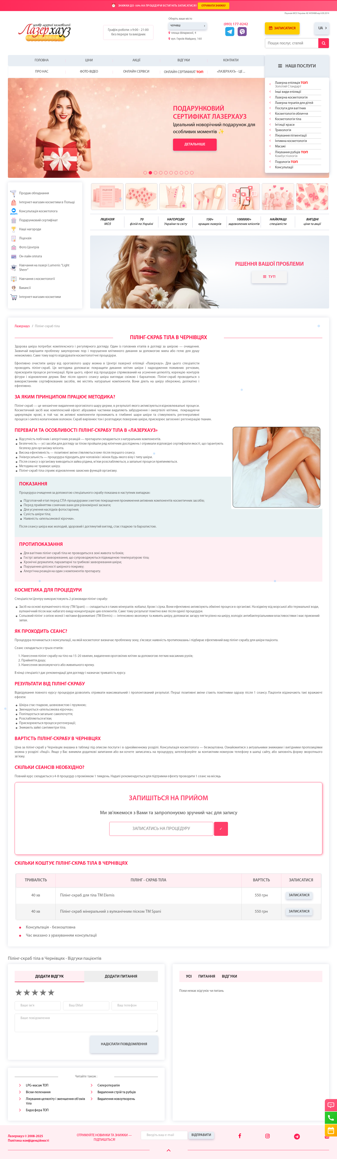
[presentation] (49, 1044)
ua (320, 28)
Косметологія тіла (288, 119)
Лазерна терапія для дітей (294, 103)
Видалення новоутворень (116, 1099)
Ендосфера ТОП (37, 1110)
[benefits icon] (107, 196)
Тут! (269, 277)
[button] (145, 172)
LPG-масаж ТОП (37, 1085)
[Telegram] (297, 1139)
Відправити (201, 1135)
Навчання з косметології (32, 279)
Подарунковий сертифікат (34, 220)
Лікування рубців (291, 154)
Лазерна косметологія (291, 97)
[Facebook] (239, 1136)
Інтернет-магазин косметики (35, 297)
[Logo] (48, 32)
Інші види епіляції (288, 92)
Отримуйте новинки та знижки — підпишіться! (104, 1138)
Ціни (89, 60)
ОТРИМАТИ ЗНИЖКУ (213, 6)
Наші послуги (297, 66)
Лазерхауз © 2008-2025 (25, 1136)
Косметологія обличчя (291, 114)
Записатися (282, 28)
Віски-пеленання (38, 1092)
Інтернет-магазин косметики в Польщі (42, 202)
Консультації (284, 167)
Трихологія (283, 130)
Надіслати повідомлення (124, 1044)
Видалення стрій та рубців (117, 1092)
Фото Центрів (24, 247)
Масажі (280, 146)
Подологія (286, 162)
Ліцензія (20, 238)
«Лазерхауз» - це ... (231, 71)
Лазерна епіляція (291, 84)
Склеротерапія (109, 1085)
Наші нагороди (25, 229)
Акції (136, 60)
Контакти (231, 60)
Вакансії (20, 288)
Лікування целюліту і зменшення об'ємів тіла (55, 1101)
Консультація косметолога (33, 211)
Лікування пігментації (291, 135)
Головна (42, 60)
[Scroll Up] (168, 1150)
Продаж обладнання (29, 193)
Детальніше (194, 144)
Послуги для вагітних (290, 108)
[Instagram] (267, 1136)
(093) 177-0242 (236, 24)
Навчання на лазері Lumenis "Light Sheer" (39, 268)
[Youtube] (327, 1136)
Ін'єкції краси (284, 125)
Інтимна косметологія (291, 141)
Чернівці (175, 26)
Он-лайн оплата (26, 256)
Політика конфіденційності (28, 1141)
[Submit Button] (323, 43)
